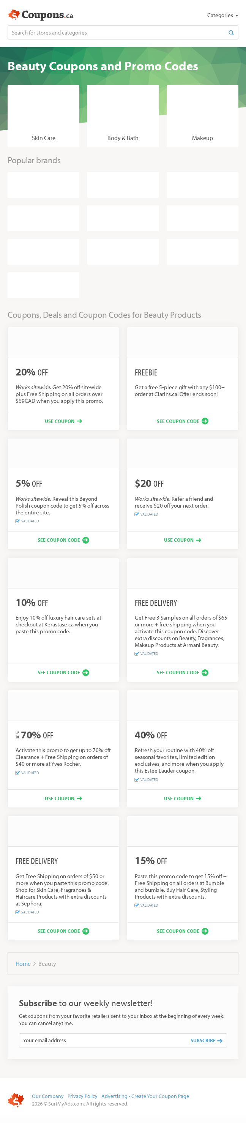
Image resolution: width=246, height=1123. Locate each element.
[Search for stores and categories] (116, 32)
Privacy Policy (83, 1096)
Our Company (48, 1096)
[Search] (231, 32)
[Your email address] (102, 1040)
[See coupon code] (182, 421)
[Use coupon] (63, 421)
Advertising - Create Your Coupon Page (145, 1096)
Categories (220, 15)
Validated (27, 521)
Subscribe (206, 1040)
